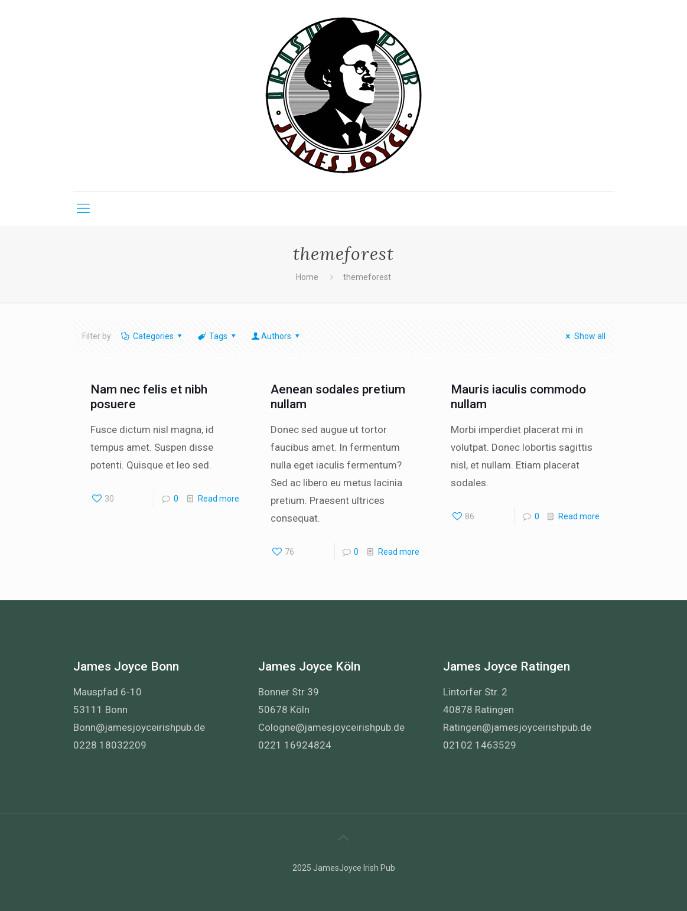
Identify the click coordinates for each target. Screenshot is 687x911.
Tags (217, 336)
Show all (583, 336)
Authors (276, 336)
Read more (218, 498)
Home (307, 277)
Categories (152, 336)
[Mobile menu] (83, 209)
